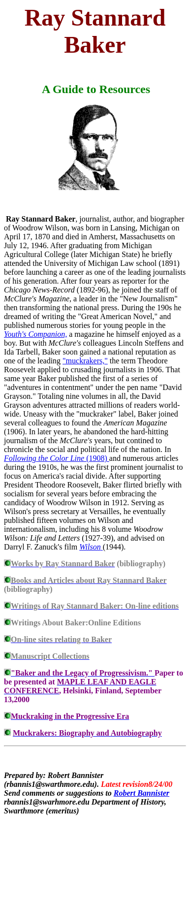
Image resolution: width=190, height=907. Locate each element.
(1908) (56, 458)
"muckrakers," (85, 360)
